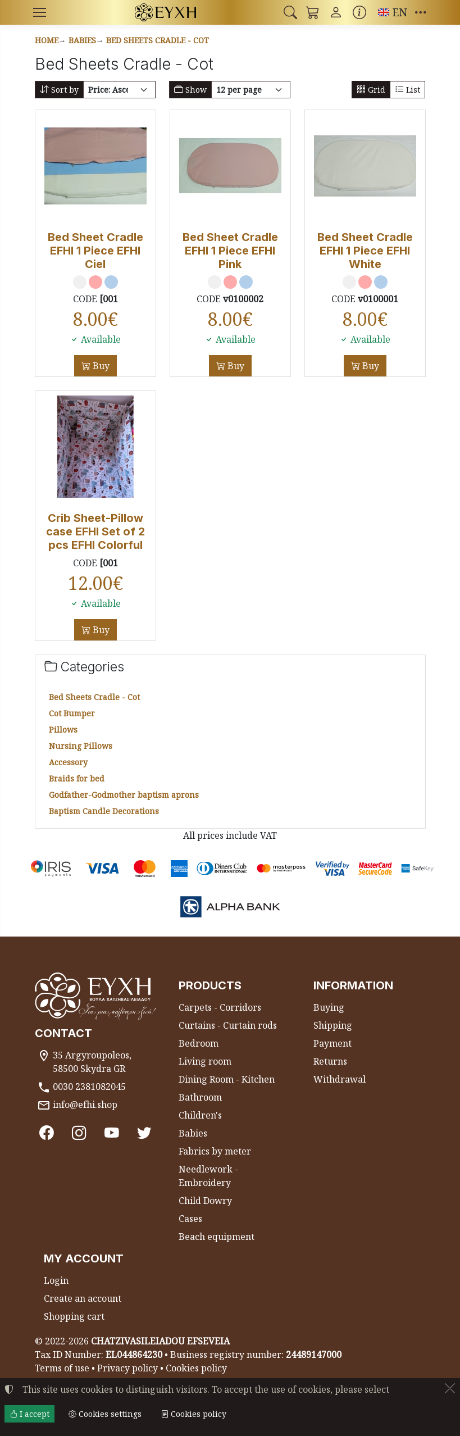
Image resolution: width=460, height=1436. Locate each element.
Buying (328, 1007)
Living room (205, 1061)
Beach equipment (216, 1236)
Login (56, 1280)
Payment (332, 1043)
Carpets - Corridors (220, 1007)
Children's (200, 1115)
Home (46, 40)
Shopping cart (74, 1316)
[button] (290, 12)
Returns (330, 1061)
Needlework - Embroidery (208, 1176)
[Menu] (40, 12)
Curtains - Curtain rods (228, 1025)
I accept (29, 1413)
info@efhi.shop (85, 1104)
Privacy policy (127, 1368)
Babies (82, 40)
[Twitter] (144, 1133)
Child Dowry (205, 1200)
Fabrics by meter (215, 1151)
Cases (190, 1218)
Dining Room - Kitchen (227, 1079)
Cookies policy (196, 1368)
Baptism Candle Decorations (104, 811)
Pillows (63, 729)
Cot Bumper (72, 713)
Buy (100, 366)
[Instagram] (79, 1133)
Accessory (68, 762)
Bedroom (198, 1043)
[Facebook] (46, 1133)
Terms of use (62, 1368)
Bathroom (200, 1097)
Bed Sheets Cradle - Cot (157, 40)
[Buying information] (359, 12)
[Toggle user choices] (336, 12)
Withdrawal (339, 1079)
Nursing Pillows (80, 745)
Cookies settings (105, 1413)
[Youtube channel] (111, 1133)
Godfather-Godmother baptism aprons (124, 794)
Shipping (332, 1025)
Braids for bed (76, 778)
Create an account (82, 1298)
